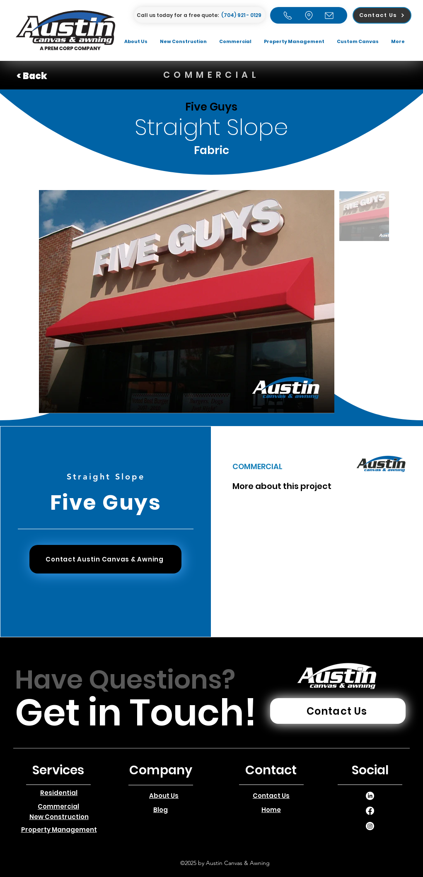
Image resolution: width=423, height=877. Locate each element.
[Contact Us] (382, 15)
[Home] (288, 15)
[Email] (329, 15)
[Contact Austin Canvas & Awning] (105, 559)
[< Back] (46, 76)
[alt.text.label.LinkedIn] (370, 796)
